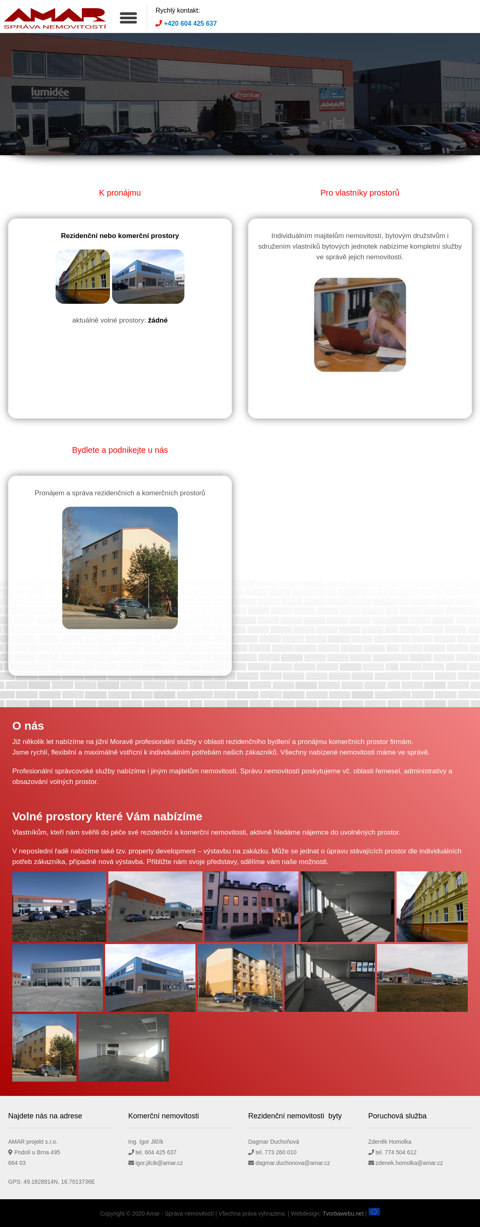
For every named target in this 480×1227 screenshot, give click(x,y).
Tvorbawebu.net (343, 1213)
